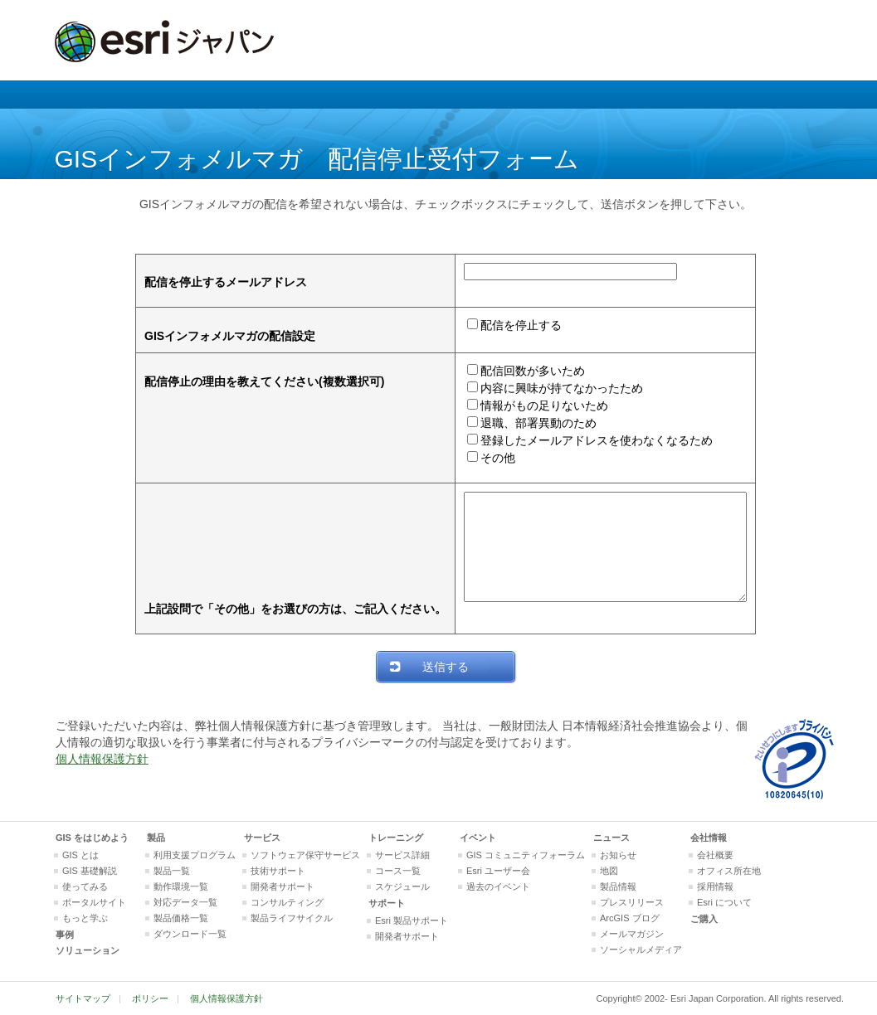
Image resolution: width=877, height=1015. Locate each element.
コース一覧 (398, 871)
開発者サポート (282, 886)
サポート (386, 903)
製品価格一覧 (180, 918)
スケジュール (402, 886)
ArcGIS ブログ (630, 918)
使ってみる (85, 886)
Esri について (724, 902)
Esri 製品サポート (411, 920)
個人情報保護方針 (102, 758)
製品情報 (618, 886)
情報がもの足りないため (528, 405)
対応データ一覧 (185, 902)
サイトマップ (83, 998)
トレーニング (395, 838)
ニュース (611, 838)
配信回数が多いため (516, 370)
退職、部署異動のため (522, 423)
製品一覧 (171, 871)
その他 (481, 457)
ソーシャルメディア (641, 949)
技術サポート (278, 871)
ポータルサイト (94, 902)
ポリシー (150, 998)
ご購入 (704, 919)
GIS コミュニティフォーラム (525, 855)
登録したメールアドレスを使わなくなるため (580, 440)
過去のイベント (498, 886)
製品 (156, 838)
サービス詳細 (402, 855)
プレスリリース (632, 902)
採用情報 (715, 886)
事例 (65, 935)
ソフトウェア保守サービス (305, 855)
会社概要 (715, 855)
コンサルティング (287, 902)
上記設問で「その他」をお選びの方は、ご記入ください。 (279, 608)
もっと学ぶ (85, 918)
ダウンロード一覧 (190, 934)
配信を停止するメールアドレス (209, 282)
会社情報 (708, 838)
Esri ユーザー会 (498, 871)
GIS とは (80, 855)
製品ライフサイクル (292, 918)
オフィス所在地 (729, 871)
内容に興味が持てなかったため (545, 388)
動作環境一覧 (180, 886)
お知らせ (618, 855)
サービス (262, 838)
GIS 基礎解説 (89, 871)
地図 (609, 871)
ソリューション (87, 950)
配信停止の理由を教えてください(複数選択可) (248, 381)
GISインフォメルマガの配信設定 (213, 335)
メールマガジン (632, 934)
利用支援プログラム (194, 855)
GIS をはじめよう (92, 838)
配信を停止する (504, 325)
